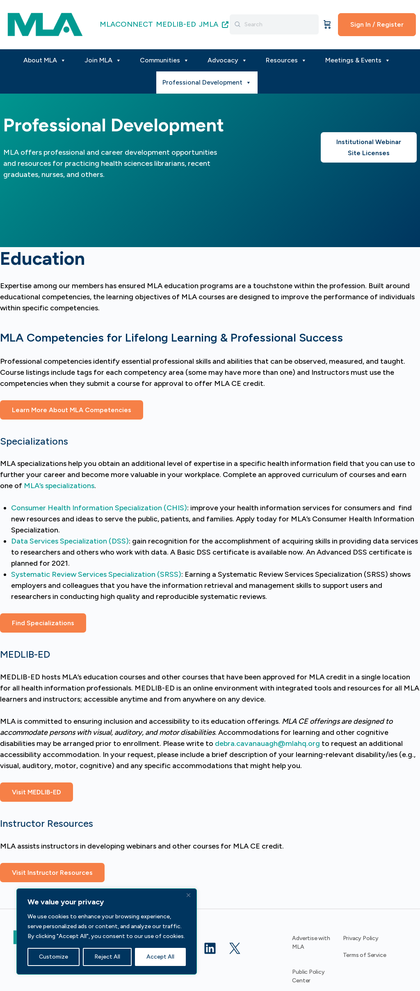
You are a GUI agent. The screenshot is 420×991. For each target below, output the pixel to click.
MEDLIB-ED (176, 24)
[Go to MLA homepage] (45, 24)
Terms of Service (364, 955)
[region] (106, 931)
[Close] (188, 895)
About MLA (44, 60)
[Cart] (327, 24)
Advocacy (227, 60)
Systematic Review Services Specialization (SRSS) (96, 574)
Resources (286, 60)
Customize (53, 956)
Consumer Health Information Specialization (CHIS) (99, 507)
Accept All (160, 956)
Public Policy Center (308, 976)
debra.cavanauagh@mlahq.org (267, 743)
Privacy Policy (361, 938)
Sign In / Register (377, 24)
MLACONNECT (126, 24)
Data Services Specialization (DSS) (70, 541)
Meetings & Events (357, 60)
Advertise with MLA (311, 942)
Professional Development (206, 82)
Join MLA (102, 60)
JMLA (213, 24)
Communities (164, 60)
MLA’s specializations (59, 485)
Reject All (107, 956)
